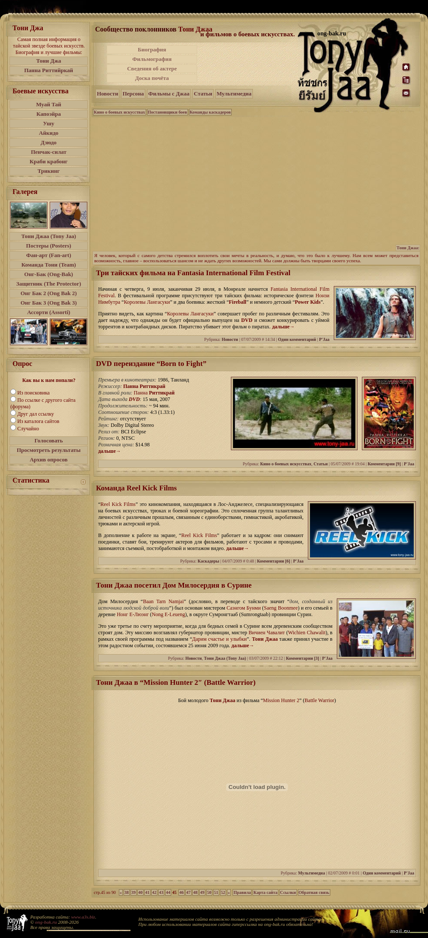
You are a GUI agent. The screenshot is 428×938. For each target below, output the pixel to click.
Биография (152, 49)
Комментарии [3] (302, 658)
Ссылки (288, 892)
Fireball (237, 302)
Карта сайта (265, 892)
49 (202, 892)
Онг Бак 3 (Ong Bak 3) (48, 302)
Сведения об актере (152, 68)
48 (195, 892)
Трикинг (49, 171)
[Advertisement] (248, 64)
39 (133, 892)
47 (188, 892)
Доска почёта (152, 78)
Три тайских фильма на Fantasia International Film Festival (193, 273)
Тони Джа (48, 60)
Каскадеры (208, 561)
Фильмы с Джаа (168, 93)
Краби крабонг (49, 161)
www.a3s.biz (83, 916)
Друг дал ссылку (35, 414)
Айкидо (48, 133)
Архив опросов (49, 459)
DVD (246, 320)
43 (161, 892)
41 (147, 892)
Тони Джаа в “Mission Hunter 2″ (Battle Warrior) (176, 682)
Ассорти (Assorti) (48, 312)
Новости (107, 93)
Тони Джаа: (407, 247)
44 (168, 892)
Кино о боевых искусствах (119, 112)
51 (216, 892)
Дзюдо (49, 142)
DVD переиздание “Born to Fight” (151, 363)
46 (181, 892)
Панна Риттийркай (48, 70)
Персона (133, 93)
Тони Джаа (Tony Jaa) (48, 236)
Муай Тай (48, 104)
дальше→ (283, 327)
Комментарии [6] (273, 561)
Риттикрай (162, 393)
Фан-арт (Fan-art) (48, 255)
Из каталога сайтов (38, 421)
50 (209, 892)
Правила (242, 892)
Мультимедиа (234, 93)
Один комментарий (297, 339)
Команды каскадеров (210, 112)
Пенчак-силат (48, 152)
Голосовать (49, 440)
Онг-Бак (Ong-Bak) (48, 274)
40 (140, 892)
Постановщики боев (167, 112)
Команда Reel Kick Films (136, 488)
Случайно (28, 429)
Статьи (203, 93)
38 (127, 892)
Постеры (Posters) (48, 245)
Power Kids (307, 302)
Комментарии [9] (384, 463)
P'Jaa (324, 339)
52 (223, 892)
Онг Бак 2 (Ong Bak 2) (48, 293)
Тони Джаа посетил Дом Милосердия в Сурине (174, 585)
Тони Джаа (195, 29)
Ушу (48, 123)
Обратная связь (314, 892)
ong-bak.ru (46, 922)
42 (154, 892)
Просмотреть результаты (49, 450)
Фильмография (152, 59)
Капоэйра (48, 114)
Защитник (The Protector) (48, 283)
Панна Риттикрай (144, 386)
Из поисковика (33, 393)
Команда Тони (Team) (48, 264)
